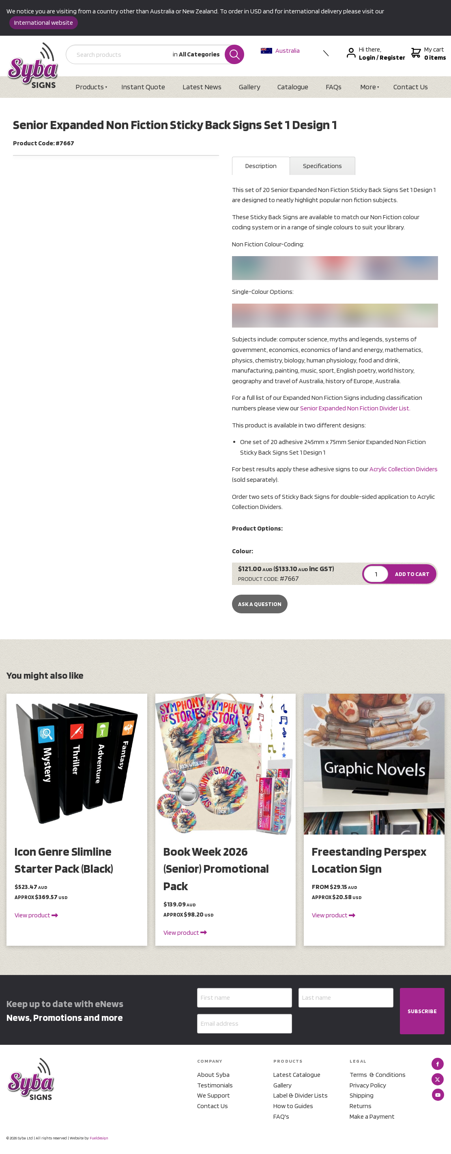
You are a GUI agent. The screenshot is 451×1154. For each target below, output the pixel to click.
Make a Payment (372, 1116)
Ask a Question (259, 604)
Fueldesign (99, 1137)
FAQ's (281, 1116)
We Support (213, 1096)
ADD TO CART (412, 574)
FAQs (335, 86)
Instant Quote (143, 86)
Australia (280, 50)
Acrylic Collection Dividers (403, 469)
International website (43, 22)
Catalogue (293, 86)
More (369, 86)
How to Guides (293, 1106)
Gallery (250, 86)
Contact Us (412, 86)
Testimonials (215, 1085)
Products (90, 86)
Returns (361, 1106)
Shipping (362, 1096)
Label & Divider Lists (300, 1096)
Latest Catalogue (296, 1075)
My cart (428, 53)
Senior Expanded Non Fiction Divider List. (355, 408)
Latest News (202, 86)
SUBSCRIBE (422, 1011)
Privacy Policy (368, 1085)
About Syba (213, 1075)
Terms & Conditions (378, 1075)
